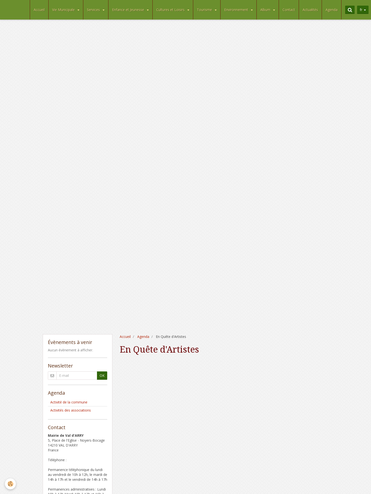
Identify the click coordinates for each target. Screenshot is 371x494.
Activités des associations (70, 410)
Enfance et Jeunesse (128, 9)
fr (361, 9)
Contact (289, 9)
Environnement (236, 9)
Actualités (310, 9)
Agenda (332, 9)
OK (102, 375)
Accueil (39, 9)
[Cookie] (10, 483)
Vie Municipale (64, 9)
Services (94, 9)
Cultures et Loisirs (171, 9)
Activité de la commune (68, 402)
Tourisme (205, 9)
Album (265, 9)
